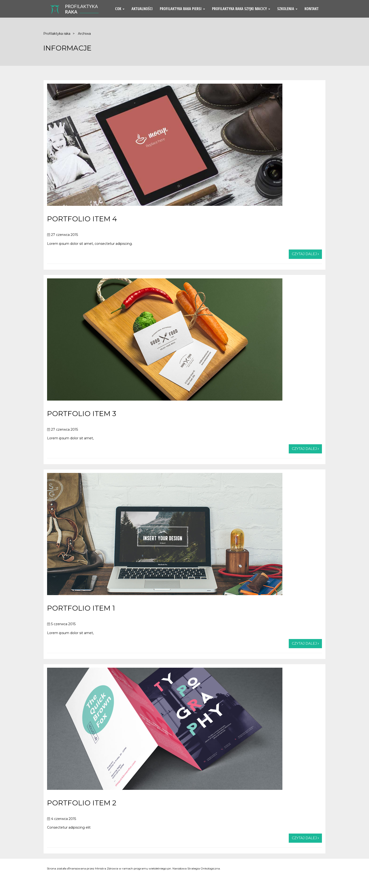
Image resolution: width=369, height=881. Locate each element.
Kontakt (312, 8)
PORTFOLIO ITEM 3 (81, 413)
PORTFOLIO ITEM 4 (82, 218)
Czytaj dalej (305, 254)
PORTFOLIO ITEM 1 (81, 608)
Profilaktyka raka (56, 33)
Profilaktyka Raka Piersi (182, 8)
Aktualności (142, 8)
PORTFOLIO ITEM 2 (81, 803)
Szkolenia (287, 8)
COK (119, 8)
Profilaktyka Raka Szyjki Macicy (241, 8)
